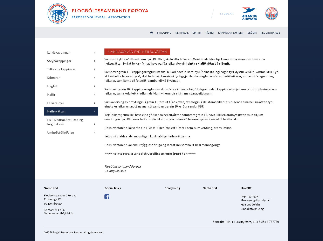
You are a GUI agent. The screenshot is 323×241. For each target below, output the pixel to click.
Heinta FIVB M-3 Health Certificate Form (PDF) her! (150, 153)
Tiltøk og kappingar (61, 69)
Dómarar (53, 78)
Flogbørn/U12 (270, 32)
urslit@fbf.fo (243, 222)
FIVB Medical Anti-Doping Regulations (65, 122)
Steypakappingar (59, 61)
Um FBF (197, 32)
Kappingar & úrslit (230, 32)
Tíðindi (210, 32)
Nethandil (182, 32)
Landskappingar (58, 52)
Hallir (51, 94)
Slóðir (252, 32)
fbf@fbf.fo (66, 213)
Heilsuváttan (56, 111)
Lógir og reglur (250, 196)
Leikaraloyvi (55, 103)
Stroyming (164, 32)
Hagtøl (52, 86)
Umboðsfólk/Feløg (60, 132)
